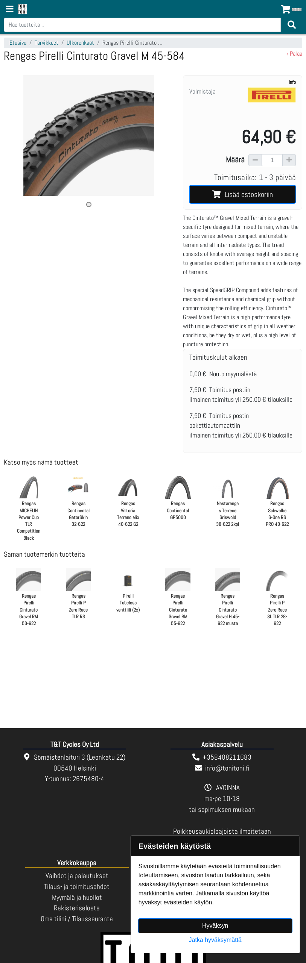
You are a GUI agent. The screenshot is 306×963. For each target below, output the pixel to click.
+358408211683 (226, 757)
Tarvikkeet (46, 43)
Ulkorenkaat (80, 43)
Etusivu (17, 43)
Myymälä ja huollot (77, 897)
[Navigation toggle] (10, 10)
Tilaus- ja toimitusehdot (77, 886)
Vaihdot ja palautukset (77, 875)
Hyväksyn (215, 925)
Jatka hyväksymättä (215, 940)
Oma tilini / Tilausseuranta (77, 919)
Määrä (235, 160)
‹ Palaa (294, 54)
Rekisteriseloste (77, 908)
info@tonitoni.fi (227, 768)
